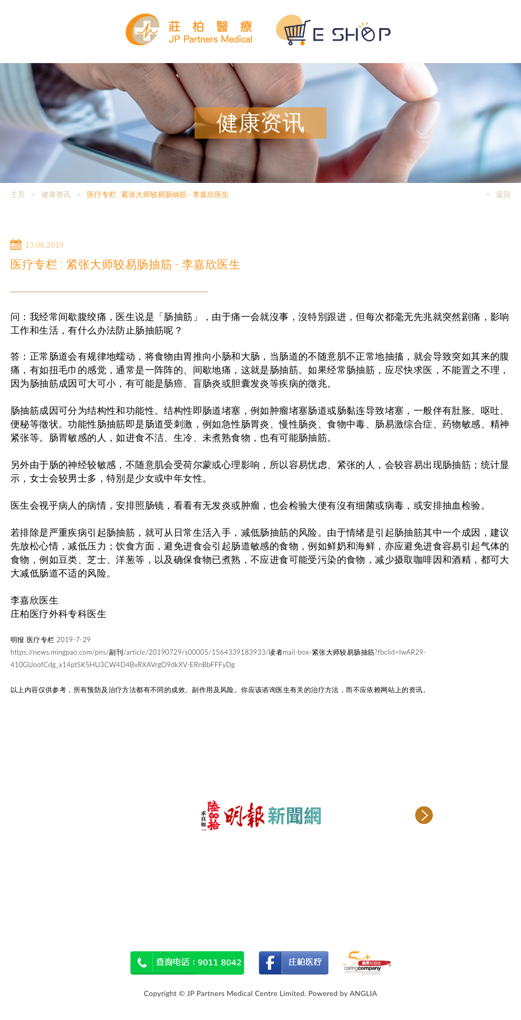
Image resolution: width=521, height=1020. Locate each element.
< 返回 (498, 194)
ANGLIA (363, 993)
